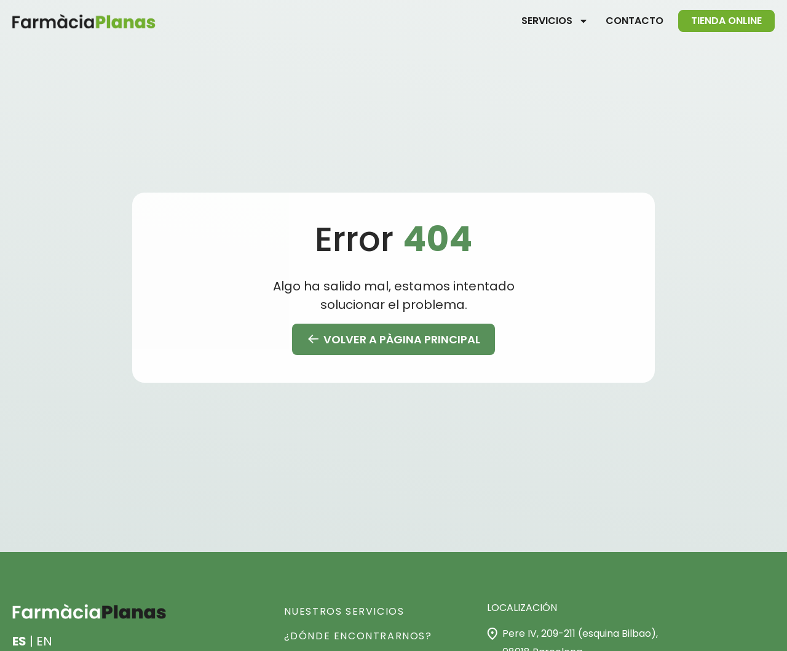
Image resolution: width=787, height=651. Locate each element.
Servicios (554, 21)
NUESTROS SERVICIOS (344, 611)
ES (19, 641)
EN (44, 641)
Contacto (634, 21)
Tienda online (726, 21)
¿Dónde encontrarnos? (358, 636)
